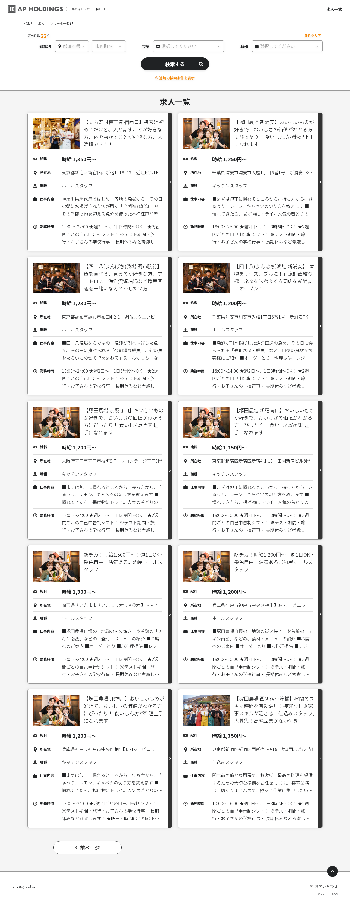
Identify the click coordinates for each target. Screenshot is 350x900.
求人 (41, 23)
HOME (28, 23)
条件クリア (313, 35)
